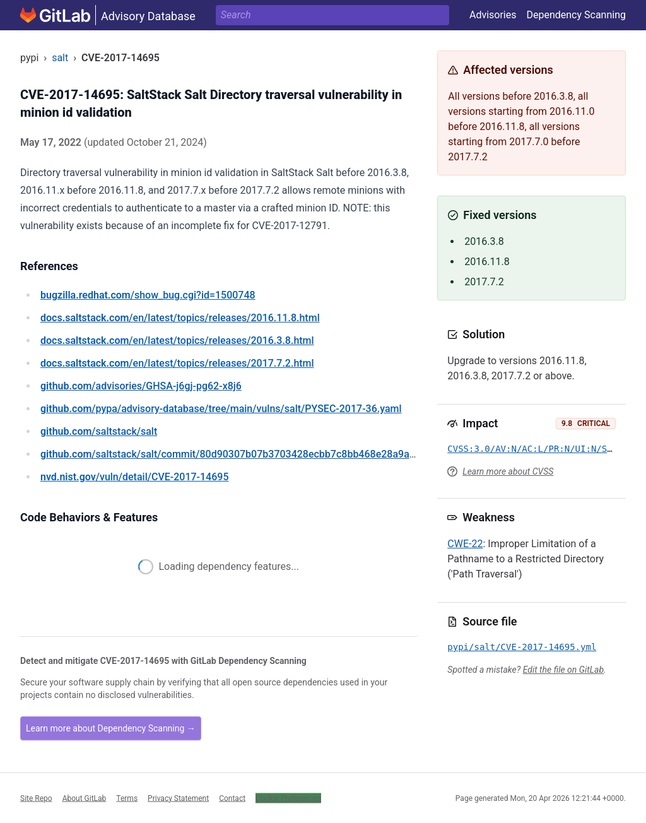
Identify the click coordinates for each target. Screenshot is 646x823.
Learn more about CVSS (507, 471)
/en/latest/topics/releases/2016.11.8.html (180, 318)
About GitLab (84, 797)
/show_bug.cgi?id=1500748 (147, 295)
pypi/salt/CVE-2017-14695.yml (521, 647)
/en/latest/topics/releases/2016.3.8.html (177, 340)
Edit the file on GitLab (563, 670)
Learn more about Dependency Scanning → (111, 728)
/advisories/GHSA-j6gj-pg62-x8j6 (141, 386)
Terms (127, 797)
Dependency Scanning (576, 15)
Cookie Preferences (288, 797)
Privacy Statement (178, 797)
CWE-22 (465, 544)
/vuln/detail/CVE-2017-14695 (134, 477)
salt (60, 58)
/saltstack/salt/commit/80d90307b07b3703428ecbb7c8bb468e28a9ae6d (233, 454)
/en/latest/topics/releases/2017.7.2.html (177, 363)
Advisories (493, 15)
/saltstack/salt (98, 431)
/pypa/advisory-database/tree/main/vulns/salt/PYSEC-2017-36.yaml (221, 409)
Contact (232, 797)
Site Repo (36, 797)
